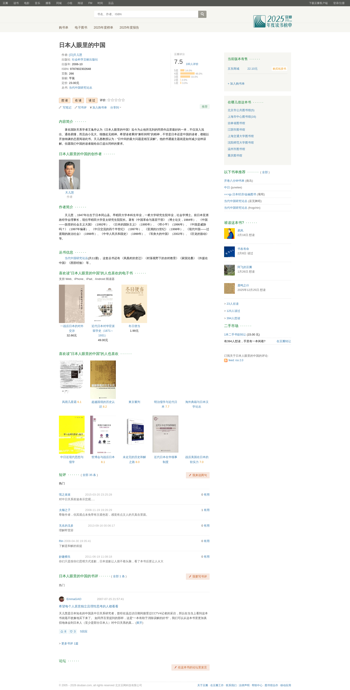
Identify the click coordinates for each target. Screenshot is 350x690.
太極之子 (65, 510)
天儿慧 (69, 192)
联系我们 (231, 685)
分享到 (114, 107)
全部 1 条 (119, 576)
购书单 (63, 27)
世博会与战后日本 (103, 457)
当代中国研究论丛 (80, 87)
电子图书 (81, 27)
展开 (139, 622)
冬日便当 (134, 326)
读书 (16, 3)
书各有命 (243, 248)
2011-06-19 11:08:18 (98, 556)
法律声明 (244, 685)
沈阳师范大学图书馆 (241, 142)
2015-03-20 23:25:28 (98, 494)
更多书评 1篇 (69, 643)
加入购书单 (99, 107)
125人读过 (233, 311)
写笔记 (67, 107)
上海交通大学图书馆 (241, 136)
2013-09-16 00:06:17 (101, 525)
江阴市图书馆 (236, 129)
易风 (240, 230)
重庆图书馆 (235, 155)
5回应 (83, 631)
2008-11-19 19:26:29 (98, 510)
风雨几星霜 (69, 402)
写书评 (82, 107)
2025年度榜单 (103, 27)
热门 (62, 483)
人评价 (192, 64)
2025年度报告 (129, 27)
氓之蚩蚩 (65, 494)
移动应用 (285, 685)
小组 (69, 3)
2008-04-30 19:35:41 (77, 541)
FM (90, 3)
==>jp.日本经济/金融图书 (240, 194)
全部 (265, 172)
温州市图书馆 (236, 149)
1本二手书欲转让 (235, 334)
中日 (227, 187)
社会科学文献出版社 (85, 59)
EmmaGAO (74, 599)
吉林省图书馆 (236, 123)
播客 (48, 3)
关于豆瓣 (202, 685)
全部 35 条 (89, 475)
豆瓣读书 (75, 14)
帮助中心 (257, 685)
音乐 (37, 3)
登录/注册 (339, 3)
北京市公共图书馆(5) (241, 110)
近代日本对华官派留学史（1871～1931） (103, 330)
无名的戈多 (66, 525)
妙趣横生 (65, 556)
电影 (26, 3)
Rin (61, 541)
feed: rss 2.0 (236, 360)
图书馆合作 (271, 685)
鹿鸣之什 (243, 285)
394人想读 (233, 318)
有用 (207, 494)
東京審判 (134, 402)
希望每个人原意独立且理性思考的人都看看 (88, 606)
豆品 (111, 3)
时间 (100, 3)
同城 (59, 3)
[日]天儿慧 (75, 54)
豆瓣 (5, 3)
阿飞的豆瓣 (245, 267)
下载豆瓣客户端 (318, 3)
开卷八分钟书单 (234, 180)
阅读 (80, 3)
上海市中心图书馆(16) (242, 116)
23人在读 (232, 303)
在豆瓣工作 (217, 685)
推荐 (205, 106)
